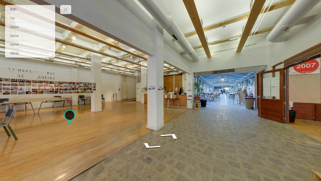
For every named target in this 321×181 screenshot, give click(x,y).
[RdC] (30, 9)
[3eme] (30, 35)
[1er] (30, 18)
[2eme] (30, 27)
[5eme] (30, 53)
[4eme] (30, 44)
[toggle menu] (65, 9)
